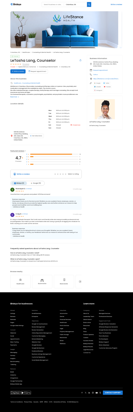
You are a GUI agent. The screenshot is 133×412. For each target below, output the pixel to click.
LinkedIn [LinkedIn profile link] (97, 87)
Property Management (67, 331)
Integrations (14, 377)
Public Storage (64, 334)
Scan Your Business (105, 332)
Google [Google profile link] (97, 83)
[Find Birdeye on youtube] (97, 392)
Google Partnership (16, 380)
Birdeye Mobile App (16, 383)
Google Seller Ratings (17, 325)
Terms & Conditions (16, 401)
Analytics (13, 374)
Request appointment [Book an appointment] (37, 71)
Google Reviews (37, 344)
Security (35, 401)
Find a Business (104, 335)
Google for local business (40, 323)
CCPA (50, 401)
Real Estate (63, 337)
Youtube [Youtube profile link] (107, 87)
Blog (84, 328)
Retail (61, 340)
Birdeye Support (104, 341)
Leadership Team (88, 316)
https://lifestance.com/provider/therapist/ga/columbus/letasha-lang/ (106, 79)
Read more (14, 97)
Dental (62, 316)
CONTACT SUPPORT (113, 392)
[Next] (80, 281)
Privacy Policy (28, 401)
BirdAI (12, 371)
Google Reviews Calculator (107, 323)
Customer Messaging (38, 335)
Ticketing (13, 364)
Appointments (15, 338)
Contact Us (87, 352)
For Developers (103, 338)
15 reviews (26, 64)
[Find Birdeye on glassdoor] (100, 392)
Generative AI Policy (60, 401)
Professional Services (105, 316)
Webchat (13, 332)
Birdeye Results (88, 346)
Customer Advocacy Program (108, 347)
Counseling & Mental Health (41, 52)
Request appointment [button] (100, 70)
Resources (86, 325)
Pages (12, 322)
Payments (13, 344)
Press (85, 331)
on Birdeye (29, 188)
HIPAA (46, 401)
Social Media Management (40, 359)
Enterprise (35, 316)
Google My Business (38, 347)
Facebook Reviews (37, 350)
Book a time (87, 322)
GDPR (41, 401)
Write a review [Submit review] (18, 71)
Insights (12, 358)
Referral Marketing (37, 338)
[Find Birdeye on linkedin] (89, 392)
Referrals (13, 319)
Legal (61, 328)
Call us (95, 74)
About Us (86, 313)
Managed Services (104, 313)
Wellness (63, 343)
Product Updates (88, 334)
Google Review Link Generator (108, 329)
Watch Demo (87, 319)
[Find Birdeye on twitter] (85, 392)
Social (12, 335)
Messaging (13, 352)
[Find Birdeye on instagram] (93, 392)
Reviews (12, 316)
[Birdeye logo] (16, 4)
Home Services (64, 325)
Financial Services (65, 319)
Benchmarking (14, 361)
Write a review (116, 4)
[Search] (89, 4)
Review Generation (38, 329)
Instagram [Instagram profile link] (98, 90)
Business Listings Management (41, 353)
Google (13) (34, 183)
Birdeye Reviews (88, 343)
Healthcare (26, 52)
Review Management (38, 326)
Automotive (63, 313)
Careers (85, 337)
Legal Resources (88, 349)
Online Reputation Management (42, 332)
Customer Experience (38, 356)
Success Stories (88, 340)
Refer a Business (104, 344)
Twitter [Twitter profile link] (106, 83)
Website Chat (36, 341)
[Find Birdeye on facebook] (82, 392)
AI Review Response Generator (108, 326)
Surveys (12, 355)
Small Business (36, 313)
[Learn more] (104, 109)
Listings (12, 313)
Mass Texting (14, 341)
